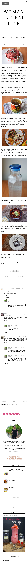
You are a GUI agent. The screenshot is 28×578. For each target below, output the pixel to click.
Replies (7, 297)
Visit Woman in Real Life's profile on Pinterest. (12, 507)
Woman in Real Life (14, 17)
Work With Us (20, 38)
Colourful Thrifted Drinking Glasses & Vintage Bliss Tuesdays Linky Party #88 (16, 471)
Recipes (21, 36)
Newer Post (3, 401)
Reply (5, 295)
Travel (11, 38)
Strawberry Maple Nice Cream (10, 515)
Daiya (10, 274)
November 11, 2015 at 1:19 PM (16, 288)
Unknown (6, 288)
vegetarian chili (7, 276)
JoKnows (10, 300)
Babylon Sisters (8, 336)
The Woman (13, 36)
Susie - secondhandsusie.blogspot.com (11, 314)
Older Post (25, 401)
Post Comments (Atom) (12, 404)
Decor (4, 38)
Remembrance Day (18, 274)
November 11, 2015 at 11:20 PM (19, 336)
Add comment (4, 367)
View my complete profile (14, 451)
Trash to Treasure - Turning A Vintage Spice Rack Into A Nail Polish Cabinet (16, 479)
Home (5, 36)
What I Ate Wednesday (19, 276)
